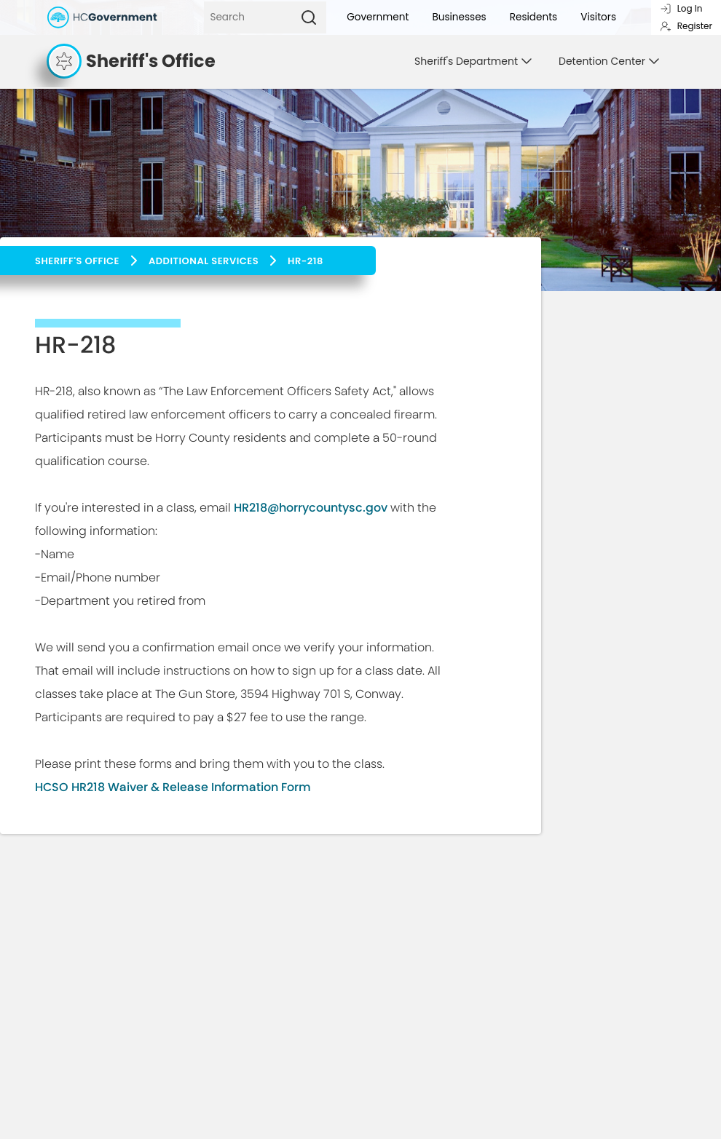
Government (378, 17)
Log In (681, 8)
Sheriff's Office (77, 261)
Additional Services (204, 261)
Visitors (598, 17)
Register (686, 26)
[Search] (247, 17)
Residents (534, 17)
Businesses (459, 17)
